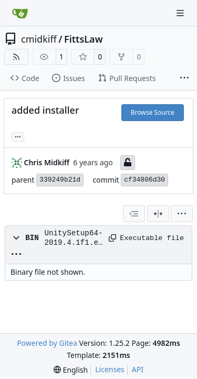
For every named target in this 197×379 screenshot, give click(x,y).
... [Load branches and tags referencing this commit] (18, 135)
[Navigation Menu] (181, 13)
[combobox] (134, 213)
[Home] (20, 13)
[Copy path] (110, 238)
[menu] (182, 213)
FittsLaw (83, 39)
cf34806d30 (144, 180)
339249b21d (59, 180)
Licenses (110, 369)
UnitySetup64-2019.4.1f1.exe (73, 238)
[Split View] (158, 213)
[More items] (184, 78)
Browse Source (152, 112)
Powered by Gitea (47, 343)
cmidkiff (39, 39)
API (137, 369)
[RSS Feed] (16, 57)
